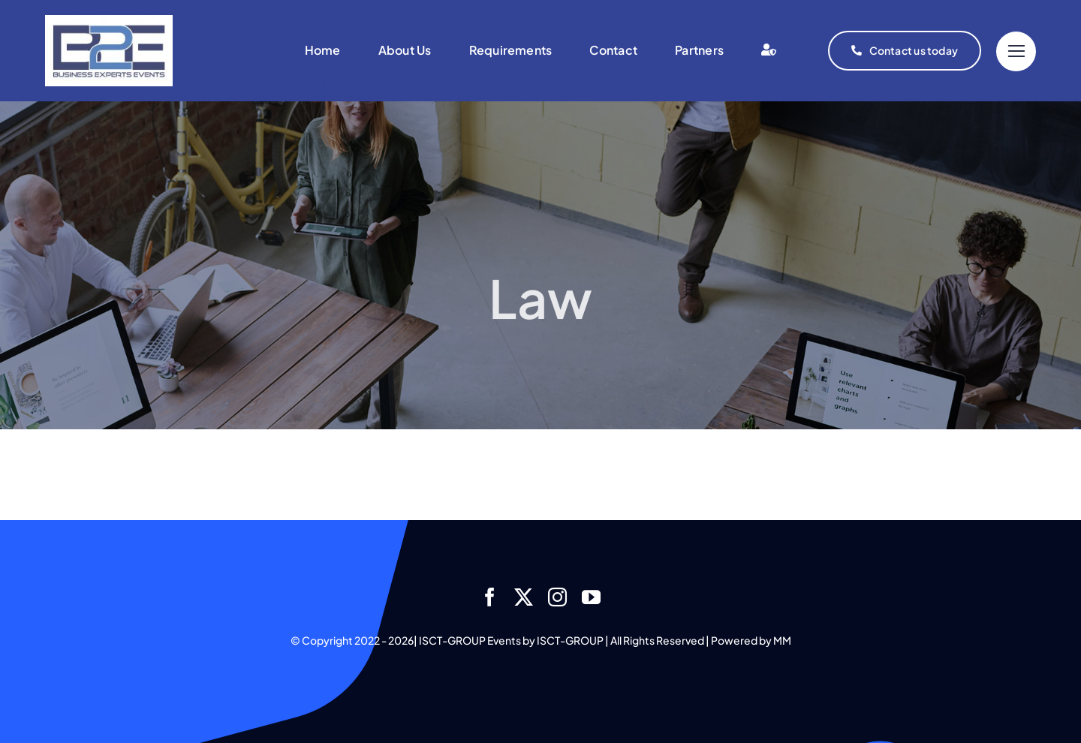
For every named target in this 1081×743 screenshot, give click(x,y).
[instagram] (557, 597)
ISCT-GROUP (570, 640)
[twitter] (523, 597)
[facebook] (489, 597)
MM (782, 640)
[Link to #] (1016, 51)
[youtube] (591, 597)
